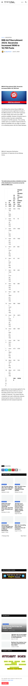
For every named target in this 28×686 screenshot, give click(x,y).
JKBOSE (10, 661)
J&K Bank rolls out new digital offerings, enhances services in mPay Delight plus (18, 636)
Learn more (10, 680)
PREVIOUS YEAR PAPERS (14, 669)
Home (2, 37)
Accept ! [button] (5, 683)
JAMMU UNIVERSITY (11, 664)
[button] (2, 2)
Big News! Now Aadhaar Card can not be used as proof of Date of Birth (18, 644)
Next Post (23, 535)
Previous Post (5, 535)
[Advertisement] (14, 21)
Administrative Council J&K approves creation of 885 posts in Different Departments (7, 527)
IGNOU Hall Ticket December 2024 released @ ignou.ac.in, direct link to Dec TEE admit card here (7, 507)
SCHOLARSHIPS (14, 667)
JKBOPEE (17, 661)
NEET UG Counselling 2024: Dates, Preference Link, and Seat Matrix (20, 527)
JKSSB (23, 661)
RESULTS (14, 663)
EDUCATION (9, 37)
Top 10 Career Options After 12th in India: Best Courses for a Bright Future (7, 488)
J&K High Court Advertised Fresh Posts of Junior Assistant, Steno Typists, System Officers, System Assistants (19, 507)
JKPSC (6, 661)
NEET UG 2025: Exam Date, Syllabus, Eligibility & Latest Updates (20, 488)
